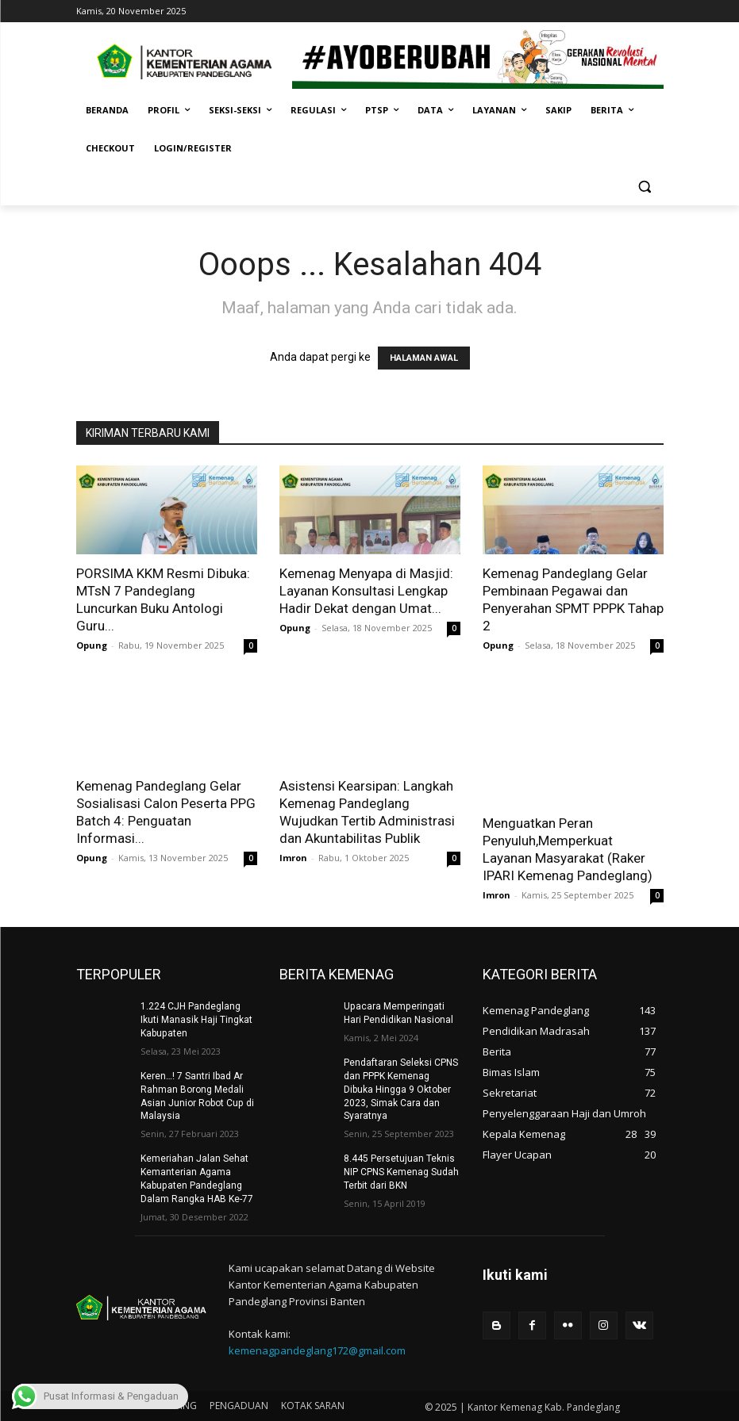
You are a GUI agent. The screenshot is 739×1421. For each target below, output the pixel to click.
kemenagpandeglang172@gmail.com (317, 1349)
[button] (645, 186)
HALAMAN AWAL (424, 358)
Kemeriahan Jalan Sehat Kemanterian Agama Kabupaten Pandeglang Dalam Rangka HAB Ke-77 (196, 1178)
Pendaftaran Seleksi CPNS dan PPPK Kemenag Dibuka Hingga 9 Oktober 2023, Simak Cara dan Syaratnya (401, 1089)
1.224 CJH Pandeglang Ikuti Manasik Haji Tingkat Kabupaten (196, 1020)
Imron (293, 858)
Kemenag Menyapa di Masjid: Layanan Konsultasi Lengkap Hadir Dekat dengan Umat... (366, 590)
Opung (91, 645)
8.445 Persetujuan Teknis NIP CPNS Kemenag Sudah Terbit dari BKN (401, 1172)
